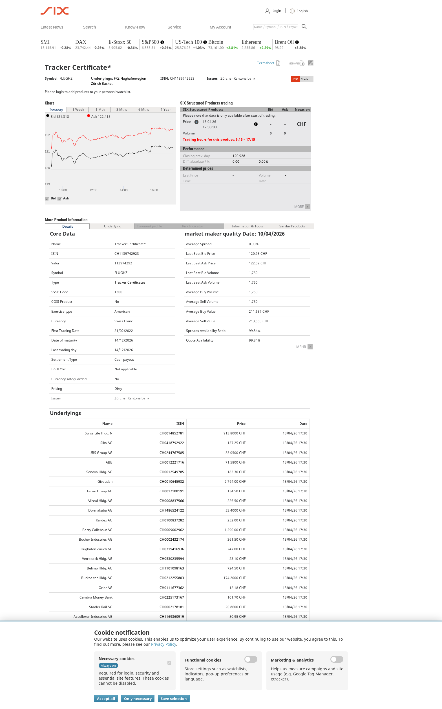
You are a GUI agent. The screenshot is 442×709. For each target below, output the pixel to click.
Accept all (106, 698)
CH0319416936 (172, 549)
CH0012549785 (172, 471)
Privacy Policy (163, 644)
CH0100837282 (172, 520)
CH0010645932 (172, 481)
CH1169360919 (172, 616)
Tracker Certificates (129, 282)
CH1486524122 (172, 510)
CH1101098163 (172, 568)
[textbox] (275, 27)
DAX (80, 42)
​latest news (52, 27)
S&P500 (151, 42)
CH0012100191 (172, 491)
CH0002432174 (172, 539)
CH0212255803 (172, 577)
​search (89, 27)
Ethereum (251, 42)
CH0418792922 (172, 442)
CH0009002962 (172, 529)
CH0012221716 (172, 462)
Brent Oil (285, 42)
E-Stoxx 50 (120, 42)
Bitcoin (215, 42)
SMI (45, 42)
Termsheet (265, 62)
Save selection (174, 698)
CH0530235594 (172, 558)
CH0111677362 (172, 587)
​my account (220, 27)
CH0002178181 (172, 606)
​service (174, 27)
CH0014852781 (172, 433)
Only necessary (138, 698)
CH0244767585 (172, 452)
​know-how (135, 27)
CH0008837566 (172, 500)
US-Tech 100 (189, 42)
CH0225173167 (172, 597)
